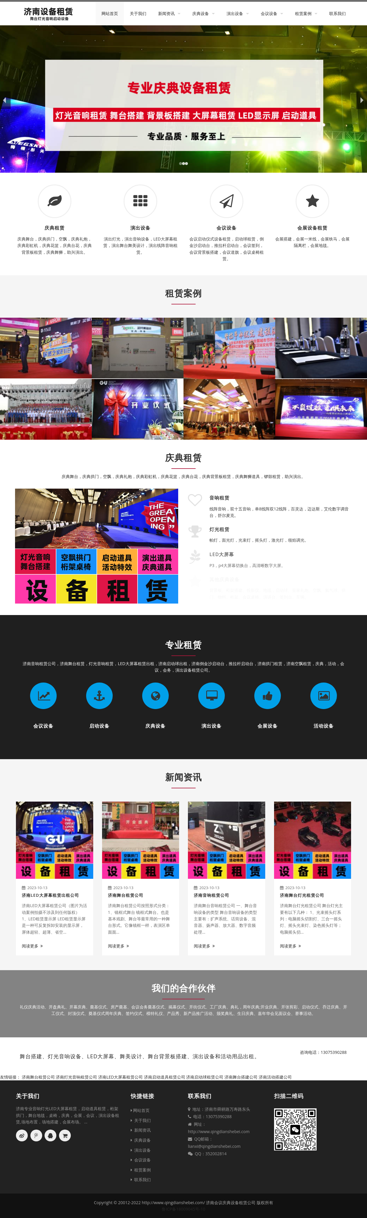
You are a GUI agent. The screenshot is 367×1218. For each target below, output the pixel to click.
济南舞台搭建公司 (241, 1077)
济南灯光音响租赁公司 (76, 1077)
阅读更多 (32, 946)
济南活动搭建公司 (275, 1077)
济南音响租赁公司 (211, 895)
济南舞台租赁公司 (125, 895)
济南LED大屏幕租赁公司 (120, 1077)
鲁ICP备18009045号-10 (183, 1209)
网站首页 (109, 13)
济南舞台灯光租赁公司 (302, 895)
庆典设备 (200, 13)
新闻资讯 (166, 13)
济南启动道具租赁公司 (164, 1077)
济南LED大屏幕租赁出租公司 (50, 895)
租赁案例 (303, 13)
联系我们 (337, 13)
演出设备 (235, 13)
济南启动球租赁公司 (204, 1077)
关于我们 (138, 13)
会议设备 (269, 13)
